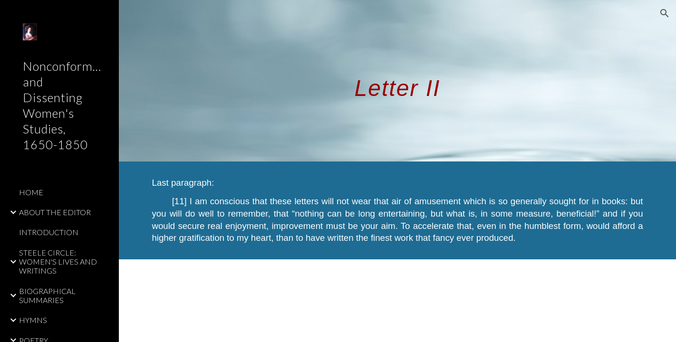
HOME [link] (31, 192)
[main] (397, 80)
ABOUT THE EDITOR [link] (55, 212)
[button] (664, 13)
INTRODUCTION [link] (48, 232)
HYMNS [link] (33, 319)
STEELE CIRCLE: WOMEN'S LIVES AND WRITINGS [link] (58, 262)
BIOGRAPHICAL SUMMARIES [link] (47, 295)
